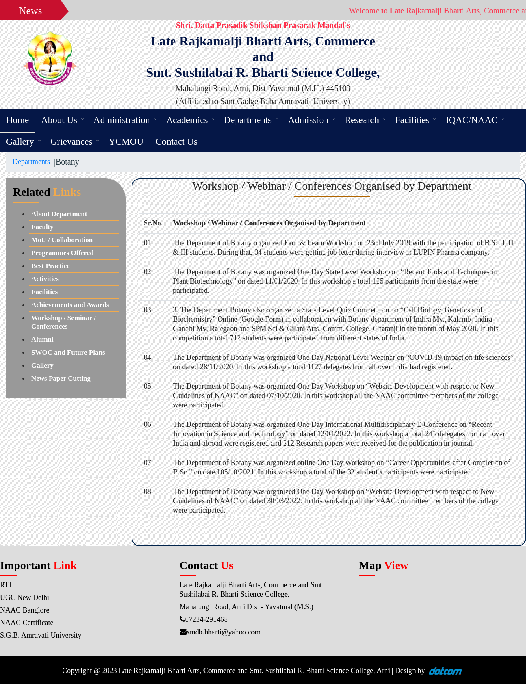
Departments (248, 120)
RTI (5, 585)
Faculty (42, 227)
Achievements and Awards (70, 305)
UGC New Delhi (24, 597)
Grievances (71, 141)
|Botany (64, 161)
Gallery (20, 141)
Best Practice (50, 266)
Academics (187, 120)
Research (362, 120)
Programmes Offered (62, 253)
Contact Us (176, 141)
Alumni (42, 339)
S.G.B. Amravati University (41, 635)
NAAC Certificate (26, 623)
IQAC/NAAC (472, 120)
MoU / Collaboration (62, 240)
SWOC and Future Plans (68, 352)
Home (17, 120)
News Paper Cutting (61, 378)
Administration (121, 120)
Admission (308, 120)
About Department (59, 214)
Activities (45, 279)
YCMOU (125, 141)
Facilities (412, 120)
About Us (59, 120)
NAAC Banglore (24, 610)
